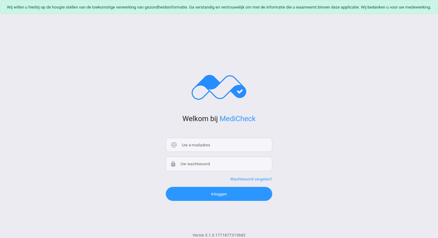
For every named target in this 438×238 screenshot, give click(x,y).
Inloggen (219, 193)
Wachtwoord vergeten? (251, 179)
